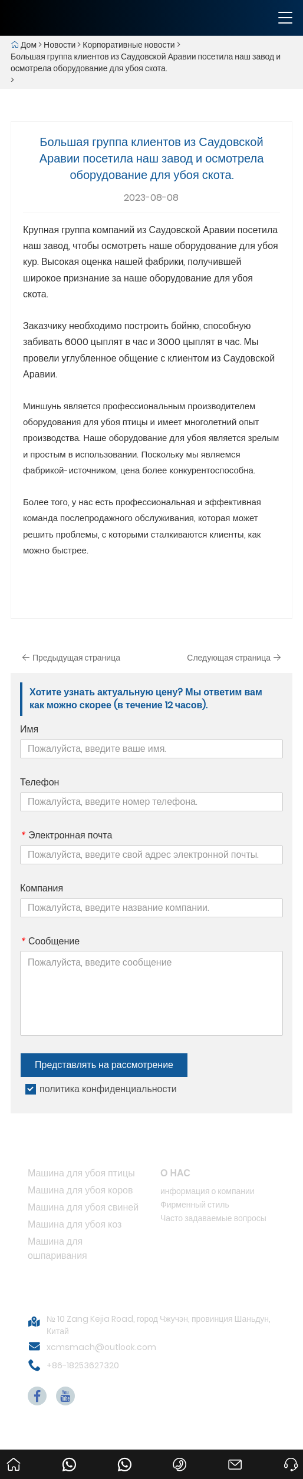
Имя (29, 729)
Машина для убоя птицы (81, 1173)
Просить (293, 1454)
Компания (41, 888)
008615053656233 (71, 1454)
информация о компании (207, 1191)
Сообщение (50, 941)
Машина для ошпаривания (57, 1248)
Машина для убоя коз (74, 1224)
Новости (59, 45)
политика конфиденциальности (108, 1089)
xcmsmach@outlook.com (101, 1347)
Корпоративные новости (128, 45)
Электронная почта (66, 835)
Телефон (39, 782)
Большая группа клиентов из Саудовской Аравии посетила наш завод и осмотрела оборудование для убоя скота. (146, 62)
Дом (29, 45)
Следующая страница (234, 658)
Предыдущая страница (71, 658)
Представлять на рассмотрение (104, 1065)
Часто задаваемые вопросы (213, 1218)
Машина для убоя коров (80, 1190)
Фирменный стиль (194, 1205)
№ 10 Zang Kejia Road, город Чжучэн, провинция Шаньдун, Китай (159, 1325)
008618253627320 (127, 1454)
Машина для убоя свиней (83, 1207)
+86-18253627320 (83, 1365)
